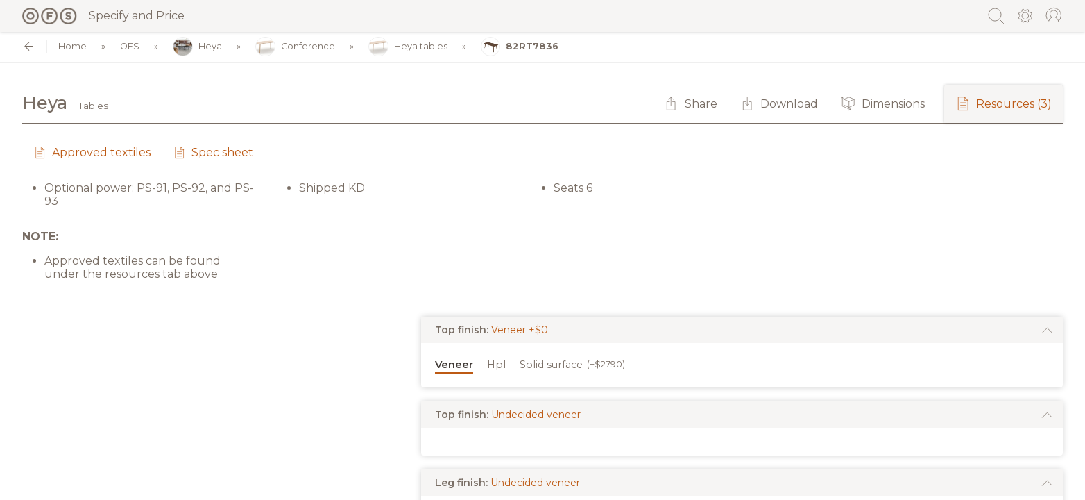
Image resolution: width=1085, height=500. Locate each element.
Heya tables (407, 47)
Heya (197, 47)
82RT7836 (520, 47)
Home (72, 47)
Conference (295, 47)
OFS (129, 47)
